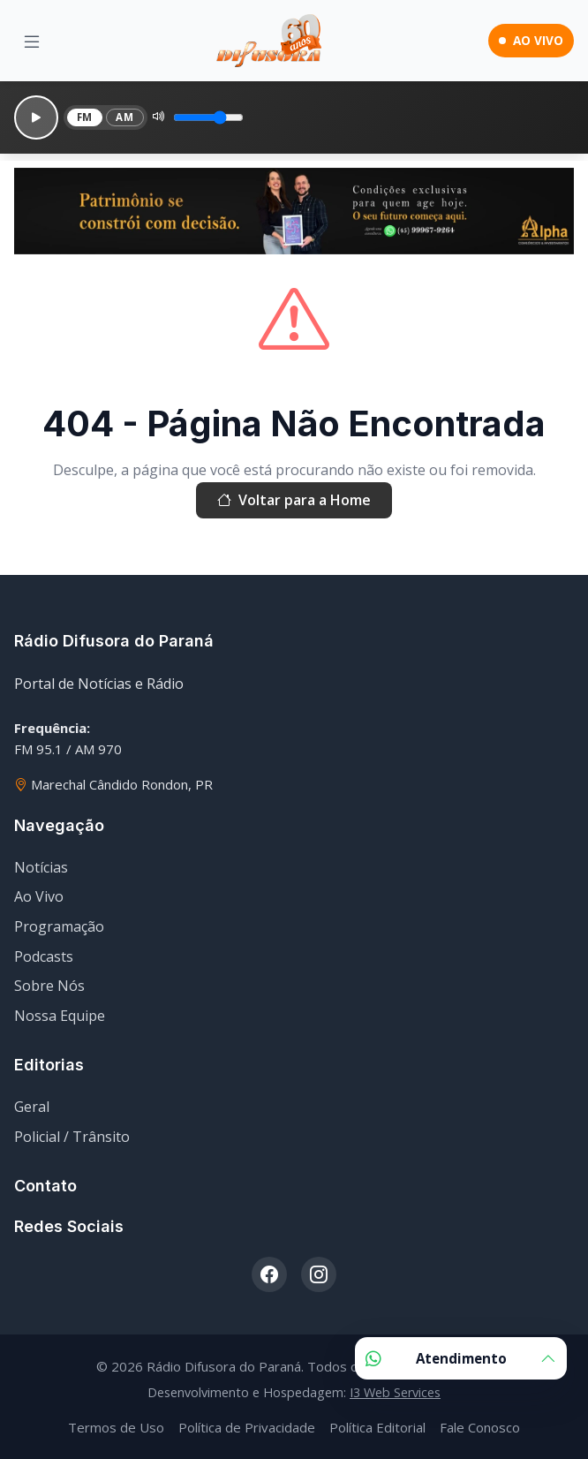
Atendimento (461, 1358)
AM (124, 117)
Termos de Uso (116, 1427)
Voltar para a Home (294, 500)
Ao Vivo (39, 896)
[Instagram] (318, 1274)
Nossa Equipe (59, 1015)
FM (85, 117)
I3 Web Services (395, 1392)
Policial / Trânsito (72, 1136)
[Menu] (31, 41)
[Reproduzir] (36, 117)
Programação (59, 926)
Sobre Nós (49, 985)
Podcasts (43, 956)
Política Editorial (377, 1427)
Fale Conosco (480, 1427)
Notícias (41, 867)
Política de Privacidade (246, 1427)
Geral (31, 1106)
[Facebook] (269, 1274)
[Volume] (208, 117)
